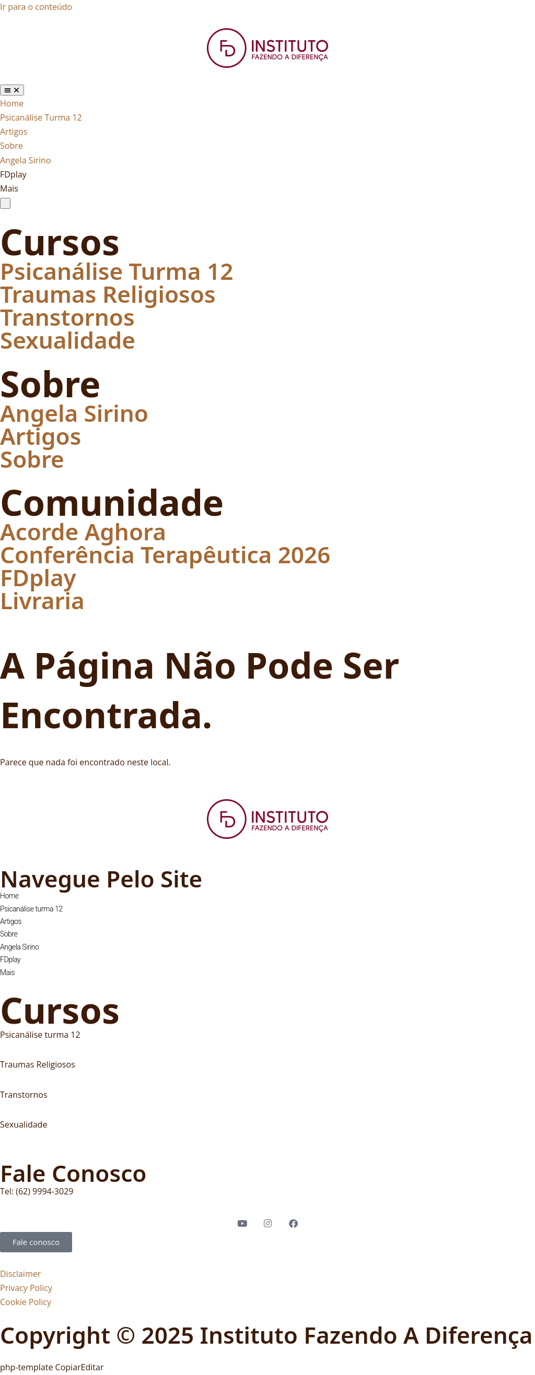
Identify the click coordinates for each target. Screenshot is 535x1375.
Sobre (32, 459)
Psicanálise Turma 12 (116, 271)
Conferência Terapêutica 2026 (165, 554)
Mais (7, 972)
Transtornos (67, 317)
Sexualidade (67, 339)
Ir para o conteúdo (36, 7)
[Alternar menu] (12, 90)
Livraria (42, 600)
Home (9, 896)
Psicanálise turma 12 (31, 909)
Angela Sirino (74, 413)
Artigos (40, 436)
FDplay (38, 577)
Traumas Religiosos (108, 294)
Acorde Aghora (83, 531)
